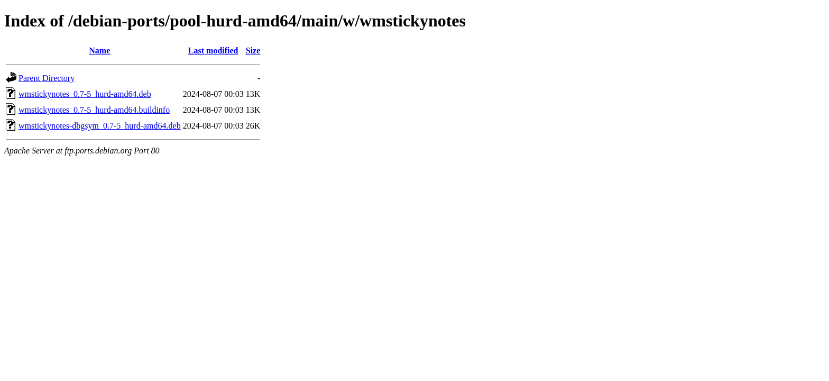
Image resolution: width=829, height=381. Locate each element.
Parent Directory (47, 78)
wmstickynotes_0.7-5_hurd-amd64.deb (85, 93)
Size (253, 50)
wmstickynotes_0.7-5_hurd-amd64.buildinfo (94, 109)
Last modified (213, 50)
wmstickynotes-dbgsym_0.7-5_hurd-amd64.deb (100, 125)
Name (99, 50)
